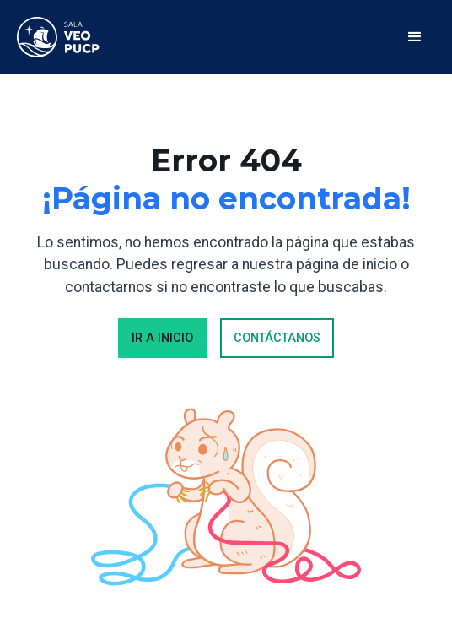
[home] (58, 37)
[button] (415, 37)
